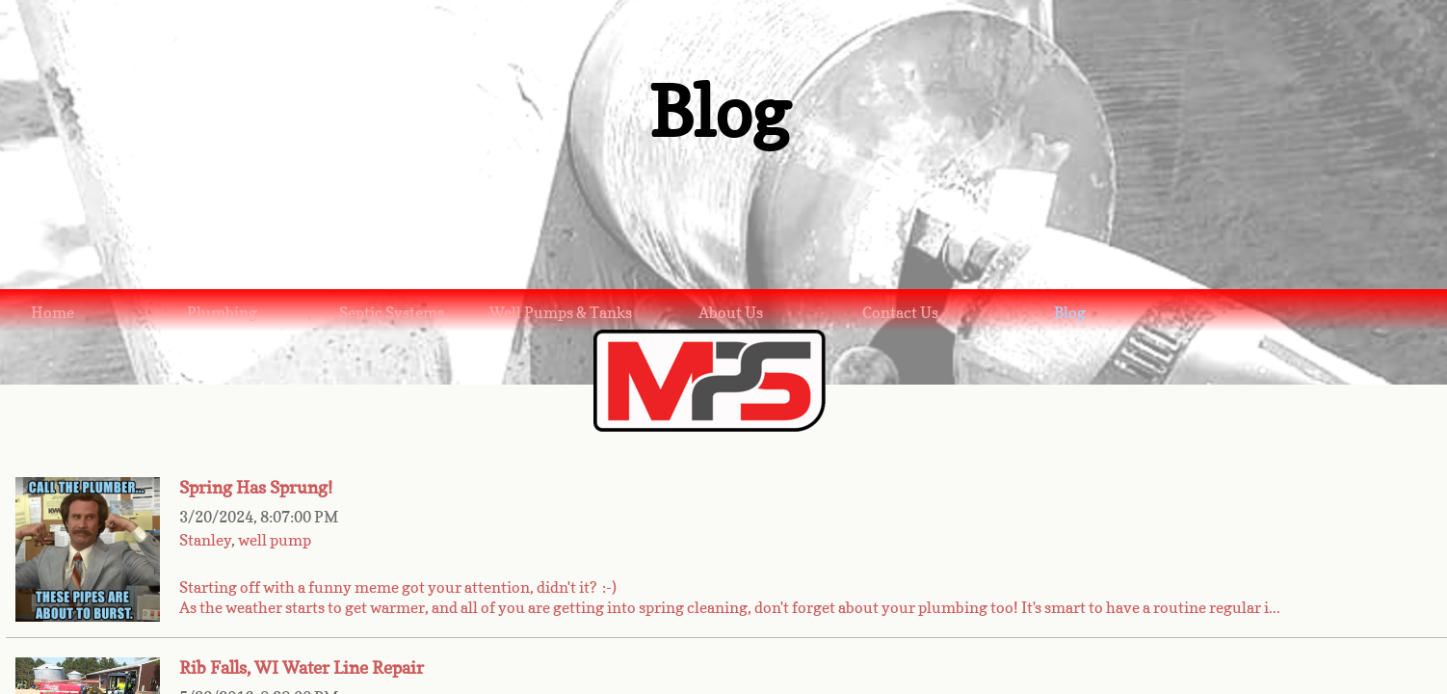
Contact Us (900, 312)
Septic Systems (391, 312)
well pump (274, 539)
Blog (1070, 312)
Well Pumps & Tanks (560, 312)
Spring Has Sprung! (255, 487)
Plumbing (222, 312)
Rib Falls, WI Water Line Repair (301, 667)
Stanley (205, 539)
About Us (730, 312)
